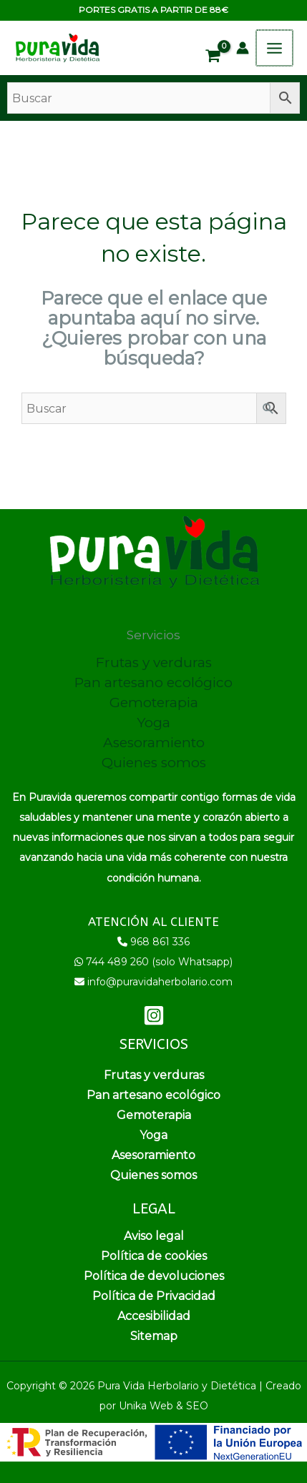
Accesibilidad (153, 1316)
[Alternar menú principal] (275, 48)
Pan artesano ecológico (153, 682)
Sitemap (153, 1336)
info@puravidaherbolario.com (160, 981)
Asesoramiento (154, 742)
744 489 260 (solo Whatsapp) (159, 961)
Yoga (153, 722)
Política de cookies (154, 1256)
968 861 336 (160, 941)
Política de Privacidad (153, 1296)
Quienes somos (154, 762)
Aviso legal (154, 1236)
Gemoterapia (153, 702)
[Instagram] (154, 1015)
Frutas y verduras (154, 662)
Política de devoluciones (154, 1276)
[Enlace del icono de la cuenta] (244, 47)
